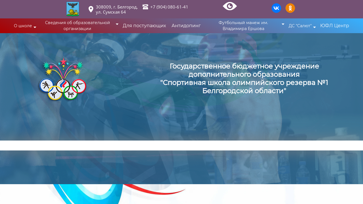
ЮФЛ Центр (334, 25)
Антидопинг (186, 25)
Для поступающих (144, 25)
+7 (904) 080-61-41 (169, 7)
